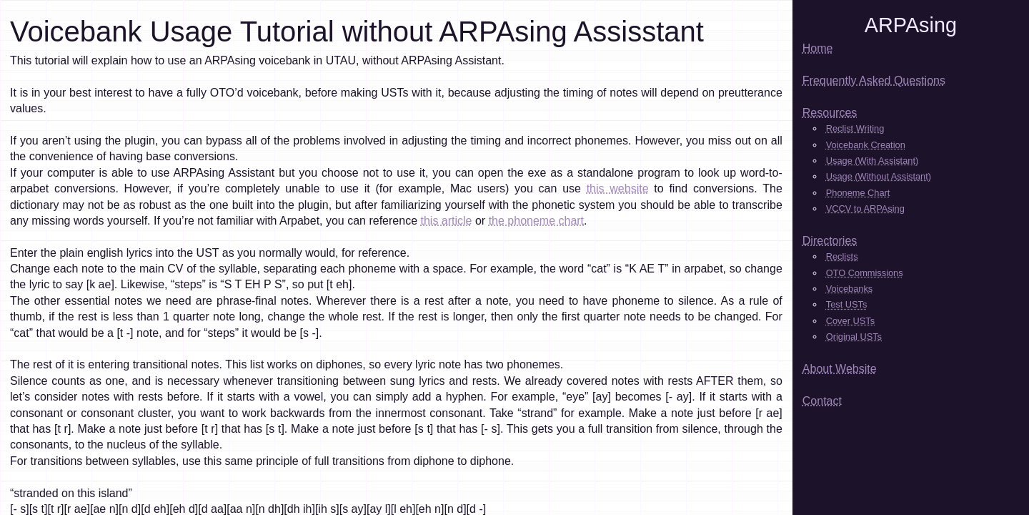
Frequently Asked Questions (873, 80)
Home (817, 48)
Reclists (842, 256)
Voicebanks (849, 288)
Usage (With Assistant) (872, 160)
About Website (839, 369)
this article (446, 221)
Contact (822, 401)
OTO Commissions (864, 273)
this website (618, 188)
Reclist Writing (855, 128)
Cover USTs (850, 320)
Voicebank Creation (865, 144)
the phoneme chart (536, 221)
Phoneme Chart (858, 192)
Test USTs (847, 304)
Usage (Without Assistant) (878, 176)
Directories (829, 241)
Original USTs (854, 336)
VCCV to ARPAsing (865, 208)
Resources (829, 113)
